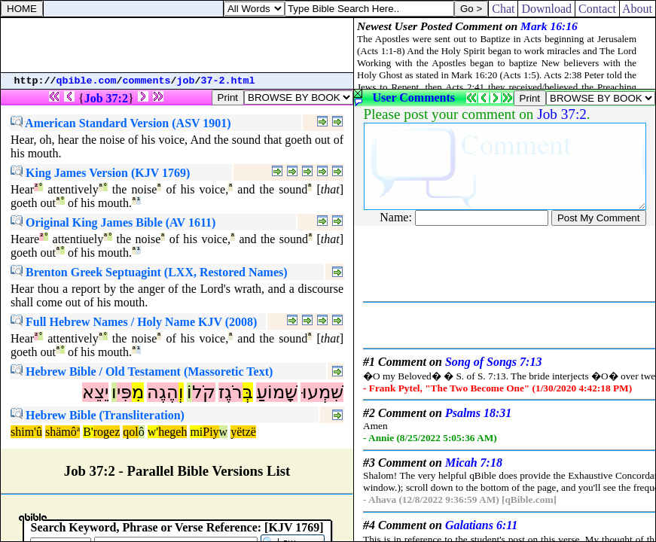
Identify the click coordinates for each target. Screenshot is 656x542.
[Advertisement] (177, 45)
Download (546, 8)
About (637, 8)
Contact (597, 8)
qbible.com (86, 81)
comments (147, 81)
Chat (503, 8)
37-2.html (228, 81)
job (186, 81)
